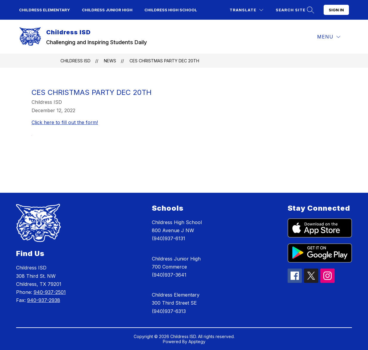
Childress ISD (75, 60)
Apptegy (196, 341)
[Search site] (294, 10)
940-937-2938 (43, 300)
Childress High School (170, 9)
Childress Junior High (107, 9)
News (110, 60)
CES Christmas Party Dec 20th (164, 60)
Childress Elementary (44, 9)
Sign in (336, 9)
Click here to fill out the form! (65, 122)
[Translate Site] (246, 10)
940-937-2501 (50, 292)
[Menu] (329, 37)
